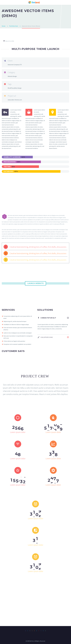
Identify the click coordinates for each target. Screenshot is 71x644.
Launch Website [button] (35, 283)
